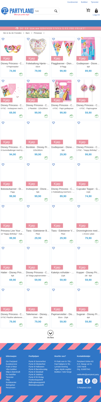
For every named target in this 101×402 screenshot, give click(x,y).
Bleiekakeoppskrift (36, 385)
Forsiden (18, 33)
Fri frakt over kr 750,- (63, 361)
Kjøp (6, 58)
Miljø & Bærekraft (13, 372)
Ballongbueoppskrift (37, 382)
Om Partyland (11, 361)
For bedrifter (11, 374)
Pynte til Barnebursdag (38, 369)
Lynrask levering (61, 367)
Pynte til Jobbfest (36, 374)
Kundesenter (72, 2)
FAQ (8, 380)
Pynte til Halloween (36, 367)
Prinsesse (38, 33)
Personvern (10, 388)
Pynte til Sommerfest (37, 361)
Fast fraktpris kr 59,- (62, 364)
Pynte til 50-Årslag (36, 377)
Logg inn (96, 15)
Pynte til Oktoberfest (37, 364)
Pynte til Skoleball (36, 372)
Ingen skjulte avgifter (62, 369)
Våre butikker (11, 369)
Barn (28, 33)
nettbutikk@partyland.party (88, 374)
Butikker (84, 2)
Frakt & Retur (11, 367)
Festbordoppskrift (36, 380)
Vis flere (50, 338)
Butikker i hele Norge (63, 372)
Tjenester (95, 2)
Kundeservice (11, 364)
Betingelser (10, 385)
